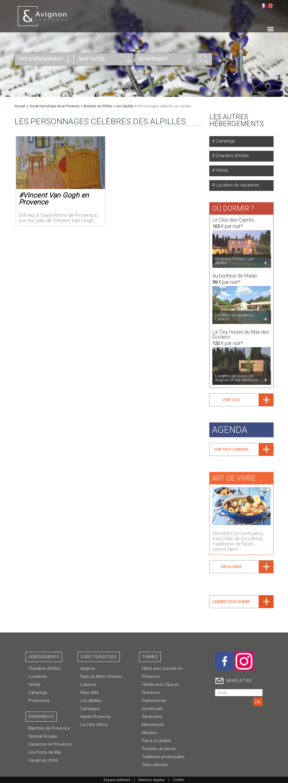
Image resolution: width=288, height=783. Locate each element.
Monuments (153, 724)
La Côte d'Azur (94, 724)
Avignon (87, 668)
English (270, 6)
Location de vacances (237, 185)
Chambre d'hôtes (232, 155)
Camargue (90, 708)
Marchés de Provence (49, 728)
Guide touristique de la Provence (54, 106)
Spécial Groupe (42, 736)
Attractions (152, 716)
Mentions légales (151, 780)
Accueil (19, 106)
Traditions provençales (163, 756)
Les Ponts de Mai (44, 752)
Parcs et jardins (156, 740)
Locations (37, 676)
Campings (225, 141)
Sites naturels (155, 764)
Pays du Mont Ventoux (101, 676)
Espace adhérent (117, 780)
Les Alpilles (125, 106)
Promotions (39, 700)
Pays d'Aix (89, 692)
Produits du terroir (159, 748)
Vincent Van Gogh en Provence (54, 198)
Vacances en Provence (50, 744)
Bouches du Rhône (97, 106)
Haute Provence (95, 716)
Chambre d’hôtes (44, 668)
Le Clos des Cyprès (233, 217)
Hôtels (221, 170)
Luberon (88, 684)
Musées (149, 732)
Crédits (178, 780)
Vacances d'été (43, 760)
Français (263, 6)
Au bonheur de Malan (234, 273)
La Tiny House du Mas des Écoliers (240, 331)
